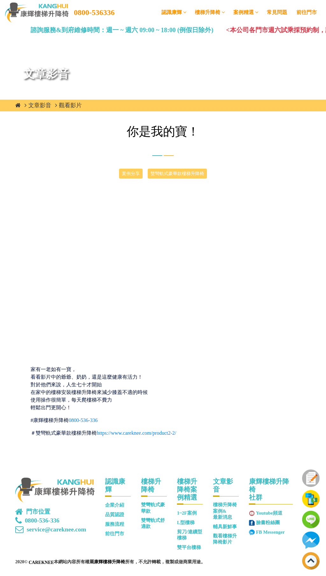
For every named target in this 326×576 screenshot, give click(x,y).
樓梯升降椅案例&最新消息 (225, 511)
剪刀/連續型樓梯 (189, 534)
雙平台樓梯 (189, 547)
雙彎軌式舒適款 (153, 523)
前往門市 (306, 12)
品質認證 (114, 514)
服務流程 (114, 524)
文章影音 (39, 105)
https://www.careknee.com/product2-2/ (136, 433)
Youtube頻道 (269, 513)
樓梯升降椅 (207, 12)
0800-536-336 (83, 420)
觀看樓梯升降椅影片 (225, 538)
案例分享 (131, 173)
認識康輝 (171, 12)
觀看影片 (70, 105)
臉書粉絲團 (268, 522)
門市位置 (38, 512)
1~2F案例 (187, 513)
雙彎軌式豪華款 (153, 507)
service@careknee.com (56, 529)
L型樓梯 (186, 522)
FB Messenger (270, 532)
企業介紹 (114, 505)
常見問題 (277, 12)
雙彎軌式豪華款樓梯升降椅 (177, 173)
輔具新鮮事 (225, 526)
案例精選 (243, 12)
